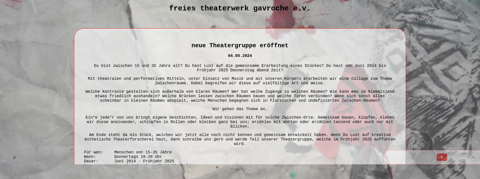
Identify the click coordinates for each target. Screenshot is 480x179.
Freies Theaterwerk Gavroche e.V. (240, 8)
